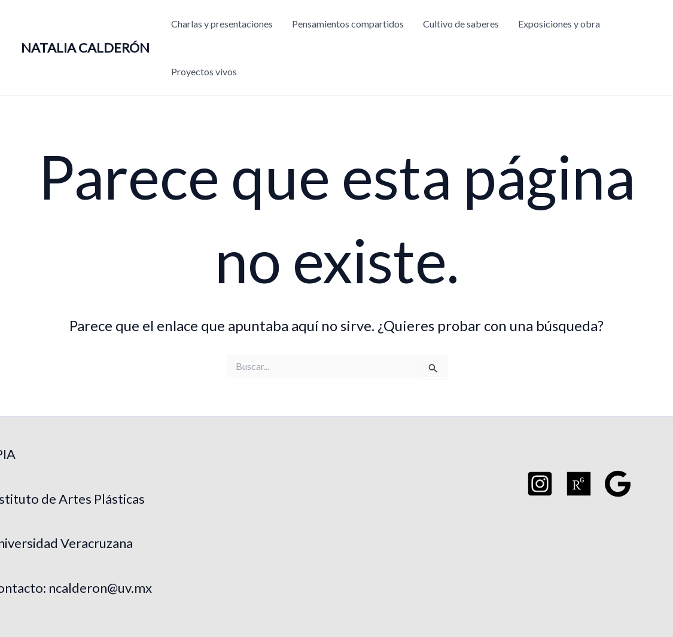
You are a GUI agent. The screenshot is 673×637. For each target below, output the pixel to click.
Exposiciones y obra (559, 23)
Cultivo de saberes (461, 23)
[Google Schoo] (617, 483)
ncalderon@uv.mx (100, 588)
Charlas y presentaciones (222, 23)
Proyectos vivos (204, 71)
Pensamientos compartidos (348, 23)
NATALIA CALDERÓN (85, 47)
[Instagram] (539, 483)
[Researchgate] (578, 483)
